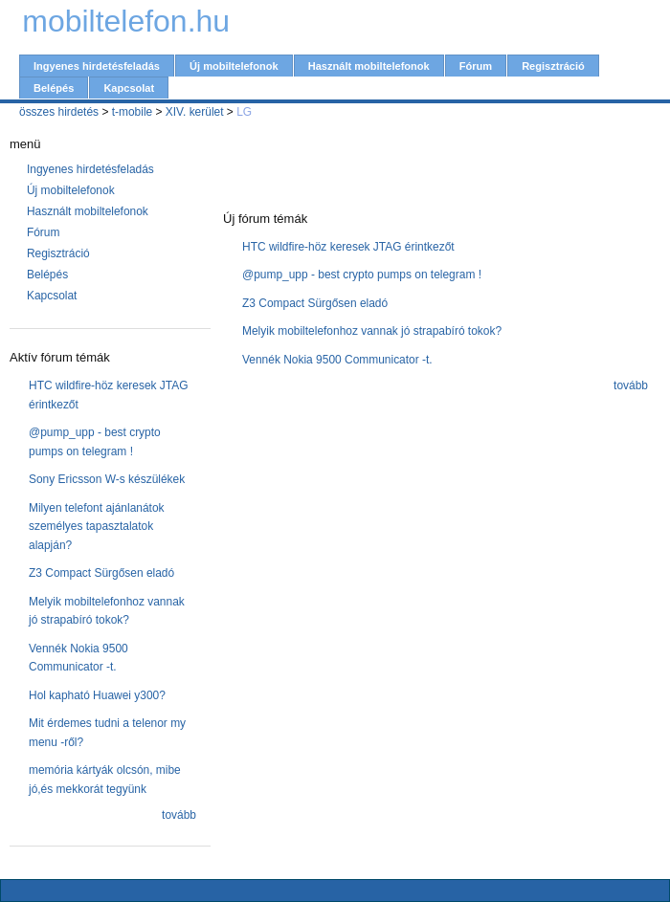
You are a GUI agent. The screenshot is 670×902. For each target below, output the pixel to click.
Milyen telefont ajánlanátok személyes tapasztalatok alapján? (97, 526)
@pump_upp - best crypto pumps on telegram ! (361, 274)
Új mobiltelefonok (234, 66)
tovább (179, 815)
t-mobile (132, 112)
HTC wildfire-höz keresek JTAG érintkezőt (348, 246)
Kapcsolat (128, 88)
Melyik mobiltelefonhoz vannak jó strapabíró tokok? (372, 331)
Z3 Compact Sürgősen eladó (101, 573)
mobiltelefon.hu (126, 21)
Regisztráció (553, 66)
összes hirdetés (59, 112)
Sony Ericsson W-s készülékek (107, 479)
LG (244, 112)
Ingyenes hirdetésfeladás (97, 66)
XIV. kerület (195, 112)
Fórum (475, 66)
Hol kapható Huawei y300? (97, 695)
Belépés (54, 88)
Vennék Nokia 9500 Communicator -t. (337, 359)
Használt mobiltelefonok (369, 66)
